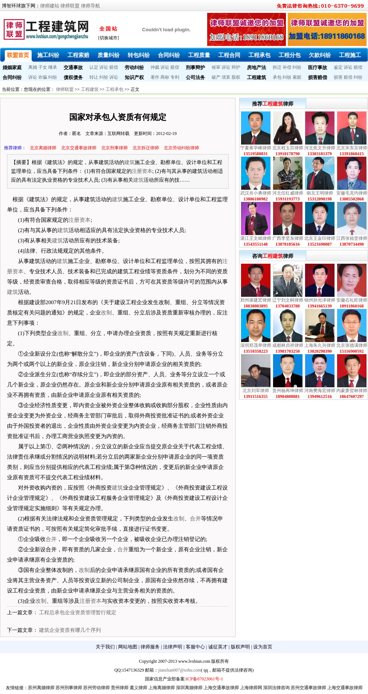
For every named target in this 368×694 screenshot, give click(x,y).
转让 (93, 77)
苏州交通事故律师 (308, 687)
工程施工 (350, 55)
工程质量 (199, 55)
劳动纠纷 (134, 67)
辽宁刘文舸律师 (287, 300)
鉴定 (338, 67)
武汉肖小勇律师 (255, 193)
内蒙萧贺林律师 (351, 390)
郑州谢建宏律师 (255, 300)
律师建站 (49, 5)
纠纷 (297, 67)
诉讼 (103, 67)
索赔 (297, 77)
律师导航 (90, 5)
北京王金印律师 (319, 238)
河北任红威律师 (287, 193)
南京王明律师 (320, 193)
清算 (226, 77)
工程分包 (290, 55)
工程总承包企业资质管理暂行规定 (77, 612)
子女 (42, 67)
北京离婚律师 (43, 147)
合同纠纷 (169, 55)
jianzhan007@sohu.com (179, 670)
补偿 (287, 67)
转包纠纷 (139, 55)
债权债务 (73, 77)
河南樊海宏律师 (319, 390)
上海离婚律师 (161, 687)
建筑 (129, 162)
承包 (277, 77)
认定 (93, 67)
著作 (155, 77)
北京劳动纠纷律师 (181, 147)
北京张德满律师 (351, 345)
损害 (338, 77)
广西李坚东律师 (287, 238)
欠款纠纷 (320, 55)
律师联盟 (69, 5)
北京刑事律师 (114, 147)
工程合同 (229, 55)
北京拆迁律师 (145, 147)
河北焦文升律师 (319, 147)
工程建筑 (256, 77)
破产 (216, 77)
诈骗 (42, 77)
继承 (52, 67)
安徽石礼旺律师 (351, 300)
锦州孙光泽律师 (319, 300)
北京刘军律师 (256, 390)
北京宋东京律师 (351, 147)
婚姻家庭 (12, 67)
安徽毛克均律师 (351, 193)
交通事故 (73, 67)
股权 (235, 77)
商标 (164, 77)
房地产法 (256, 67)
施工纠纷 (48, 55)
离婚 (32, 67)
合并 (195, 519)
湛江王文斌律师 (255, 238)
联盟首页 (18, 55)
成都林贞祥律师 (287, 345)
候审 (216, 67)
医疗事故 (317, 67)
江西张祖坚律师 (351, 238)
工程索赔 (78, 55)
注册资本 (142, 171)
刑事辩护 (195, 67)
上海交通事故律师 (221, 687)
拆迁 (277, 67)
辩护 (235, 67)
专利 (174, 77)
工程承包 (259, 55)
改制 (106, 313)
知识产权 (134, 77)
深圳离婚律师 (189, 687)
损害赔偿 (317, 77)
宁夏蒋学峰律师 (255, 147)
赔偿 (113, 67)
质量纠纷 (109, 55)
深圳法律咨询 (276, 687)
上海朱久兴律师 (319, 345)
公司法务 (195, 77)
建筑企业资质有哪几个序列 (70, 630)
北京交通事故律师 (78, 147)
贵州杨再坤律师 (287, 390)
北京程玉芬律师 (287, 147)
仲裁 (155, 67)
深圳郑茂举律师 (255, 345)
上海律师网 (251, 687)
